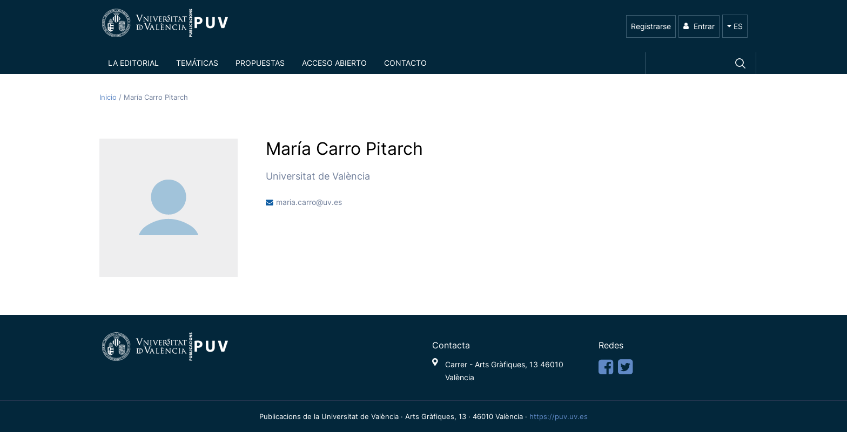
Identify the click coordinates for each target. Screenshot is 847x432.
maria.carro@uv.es (309, 202)
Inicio (109, 97)
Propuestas (260, 62)
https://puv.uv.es (558, 416)
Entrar (699, 26)
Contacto (405, 62)
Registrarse (651, 26)
